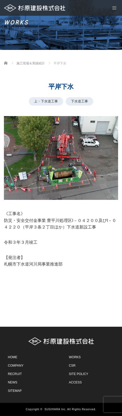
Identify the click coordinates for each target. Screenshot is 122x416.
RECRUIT (15, 374)
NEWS (12, 382)
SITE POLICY (78, 374)
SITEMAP (15, 391)
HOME (12, 357)
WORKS (75, 357)
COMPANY (16, 365)
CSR (72, 365)
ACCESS (75, 382)
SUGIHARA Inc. (55, 409)
